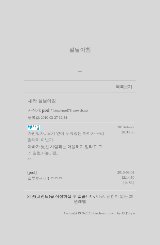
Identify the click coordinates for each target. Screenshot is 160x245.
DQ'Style (128, 213)
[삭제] (129, 182)
